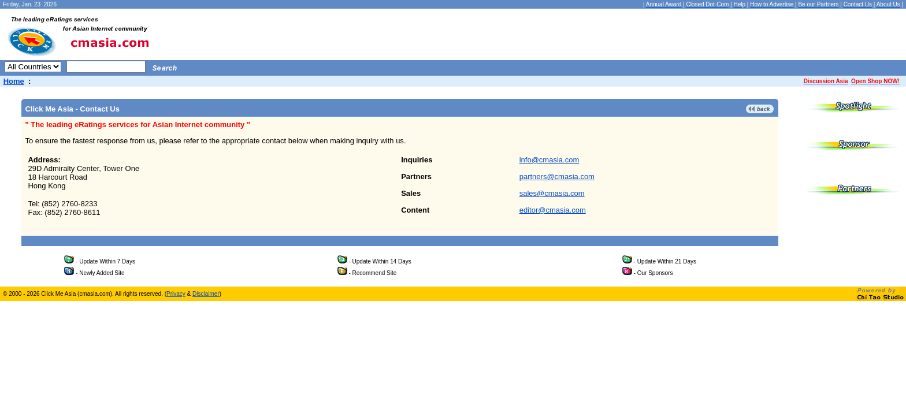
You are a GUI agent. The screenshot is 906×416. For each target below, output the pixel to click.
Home (13, 81)
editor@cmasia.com (552, 210)
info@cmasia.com (549, 159)
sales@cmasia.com (552, 193)
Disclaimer (206, 294)
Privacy (175, 294)
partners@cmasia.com (557, 176)
